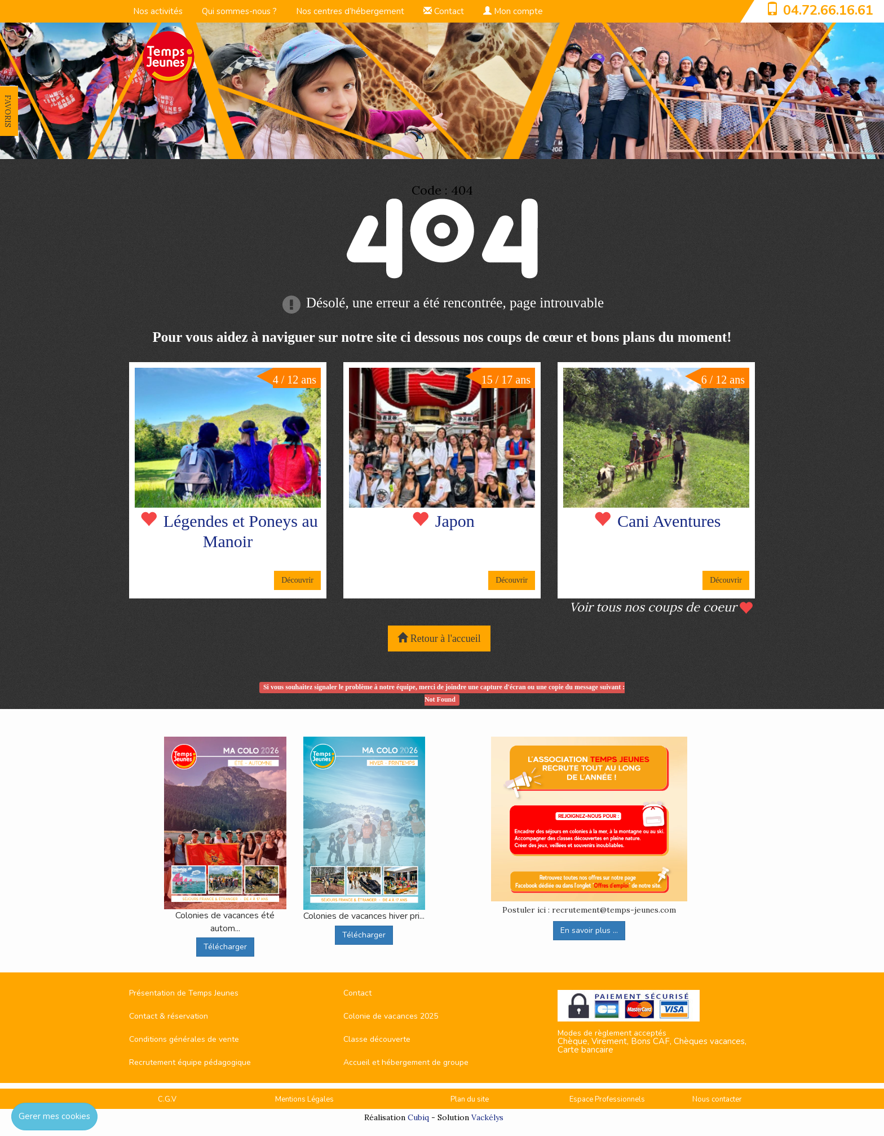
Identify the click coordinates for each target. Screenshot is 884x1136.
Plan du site (469, 1099)
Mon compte (513, 11)
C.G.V (167, 1099)
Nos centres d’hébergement (350, 11)
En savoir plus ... (589, 930)
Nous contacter (717, 1099)
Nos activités (158, 11)
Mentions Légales (304, 1099)
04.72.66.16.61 (828, 10)
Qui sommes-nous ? (239, 11)
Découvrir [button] (297, 580)
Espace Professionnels (607, 1099)
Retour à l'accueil (439, 638)
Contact (443, 11)
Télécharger (225, 946)
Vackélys (487, 1117)
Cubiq (418, 1117)
